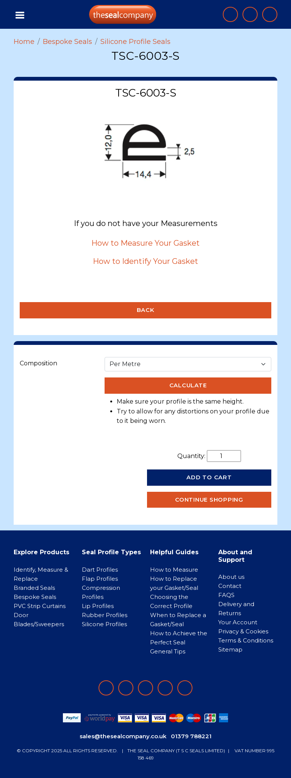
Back (146, 309)
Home (24, 41)
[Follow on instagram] (145, 687)
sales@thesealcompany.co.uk (123, 736)
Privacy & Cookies (243, 631)
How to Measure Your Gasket (145, 243)
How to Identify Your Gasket (145, 261)
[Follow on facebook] (106, 687)
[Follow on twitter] (165, 687)
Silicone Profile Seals (135, 41)
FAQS (226, 595)
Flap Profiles (100, 578)
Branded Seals (34, 587)
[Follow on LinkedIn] (125, 687)
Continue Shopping (209, 499)
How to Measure (174, 569)
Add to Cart (209, 477)
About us (231, 576)
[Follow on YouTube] (184, 687)
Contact (229, 585)
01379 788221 (191, 736)
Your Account (237, 622)
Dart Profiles (100, 569)
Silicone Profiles (104, 624)
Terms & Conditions (245, 640)
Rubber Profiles (104, 615)
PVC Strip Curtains (40, 606)
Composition (38, 363)
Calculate (188, 385)
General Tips (167, 651)
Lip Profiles (98, 606)
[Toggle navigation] (20, 14)
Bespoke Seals (67, 41)
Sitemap (230, 649)
